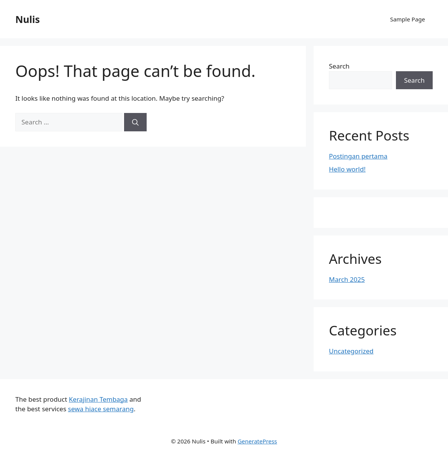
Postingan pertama (358, 156)
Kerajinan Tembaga (98, 399)
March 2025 (347, 279)
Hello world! (347, 169)
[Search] (135, 122)
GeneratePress (257, 441)
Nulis (27, 19)
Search (339, 66)
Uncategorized (351, 351)
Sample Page (407, 19)
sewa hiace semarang (101, 408)
